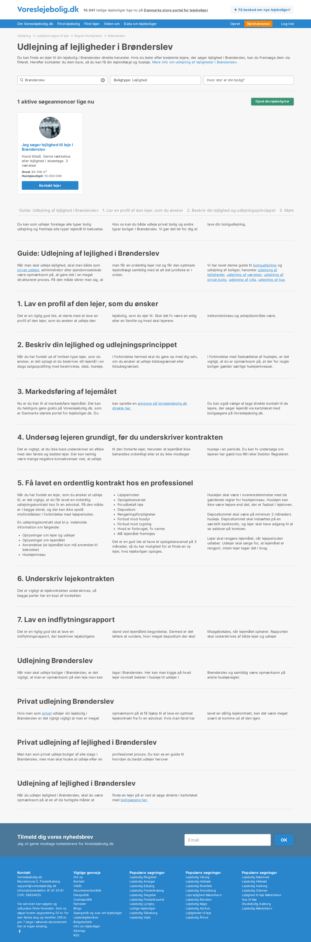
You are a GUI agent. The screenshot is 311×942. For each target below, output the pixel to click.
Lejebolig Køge (196, 904)
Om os (78, 877)
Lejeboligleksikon (85, 917)
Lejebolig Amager (142, 881)
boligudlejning (265, 265)
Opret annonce (258, 23)
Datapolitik (81, 895)
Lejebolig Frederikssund (147, 899)
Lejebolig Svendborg (201, 890)
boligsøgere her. (134, 800)
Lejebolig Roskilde (199, 886)
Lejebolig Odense (254, 890)
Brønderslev (116, 35)
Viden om (112, 24)
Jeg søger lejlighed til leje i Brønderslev (47, 147)
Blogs (77, 908)
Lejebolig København (257, 908)
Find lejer (92, 24)
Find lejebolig (68, 24)
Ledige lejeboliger (143, 908)
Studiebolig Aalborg (256, 904)
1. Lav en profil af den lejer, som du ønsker (142, 210)
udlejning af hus (271, 279)
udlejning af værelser (244, 275)
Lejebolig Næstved (255, 877)
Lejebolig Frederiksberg (147, 890)
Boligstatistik (82, 922)
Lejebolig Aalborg (254, 886)
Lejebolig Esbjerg (142, 886)
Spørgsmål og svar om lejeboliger (97, 913)
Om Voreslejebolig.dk (35, 24)
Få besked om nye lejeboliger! (264, 10)
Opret (235, 24)
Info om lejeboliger (86, 926)
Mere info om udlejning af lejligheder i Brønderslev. (195, 62)
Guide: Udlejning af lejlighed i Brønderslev (58, 210)
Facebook (19, 931)
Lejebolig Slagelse (143, 895)
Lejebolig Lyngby (142, 904)
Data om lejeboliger (140, 24)
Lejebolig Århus (197, 917)
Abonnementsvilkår (87, 890)
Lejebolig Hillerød (254, 881)
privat (47, 713)
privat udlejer (28, 270)
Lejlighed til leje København (261, 895)
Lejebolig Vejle (140, 917)
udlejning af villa (242, 279)
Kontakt (78, 881)
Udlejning (24, 35)
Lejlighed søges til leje (53, 35)
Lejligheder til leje (198, 913)
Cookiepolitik (82, 899)
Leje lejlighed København (204, 895)
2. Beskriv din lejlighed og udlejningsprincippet (231, 210)
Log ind (287, 24)
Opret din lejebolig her (272, 101)
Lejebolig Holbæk (198, 881)
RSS (76, 935)
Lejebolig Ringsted (143, 877)
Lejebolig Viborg (197, 877)
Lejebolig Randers (199, 899)
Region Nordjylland (88, 35)
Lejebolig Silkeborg (143, 913)
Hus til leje (249, 899)
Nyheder (79, 904)
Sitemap (79, 931)
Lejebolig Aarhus (198, 908)
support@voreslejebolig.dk (36, 886)
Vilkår (77, 886)
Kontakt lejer (50, 185)
